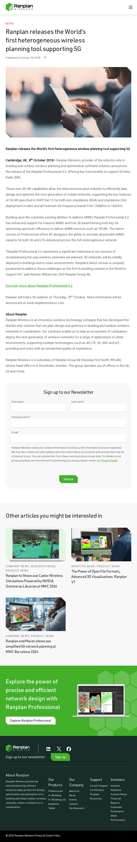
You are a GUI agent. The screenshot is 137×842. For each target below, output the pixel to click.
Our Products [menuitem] (55, 782)
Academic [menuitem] (53, 803)
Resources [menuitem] (96, 798)
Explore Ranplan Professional (30, 720)
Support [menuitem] (96, 779)
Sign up (60, 757)
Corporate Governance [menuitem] (117, 809)
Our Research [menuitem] (76, 808)
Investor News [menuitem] (119, 794)
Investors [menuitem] (118, 779)
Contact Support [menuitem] (99, 785)
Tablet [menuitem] (51, 808)
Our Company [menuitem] (76, 782)
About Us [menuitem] (74, 791)
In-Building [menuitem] (54, 795)
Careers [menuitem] (73, 803)
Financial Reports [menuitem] (116, 800)
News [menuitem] (72, 795)
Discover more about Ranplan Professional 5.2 (39, 286)
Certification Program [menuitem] (97, 792)
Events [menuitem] (73, 799)
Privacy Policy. (109, 460)
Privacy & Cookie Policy (47, 835)
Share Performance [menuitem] (118, 817)
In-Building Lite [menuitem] (57, 799)
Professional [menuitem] (55, 791)
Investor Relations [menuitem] (116, 788)
